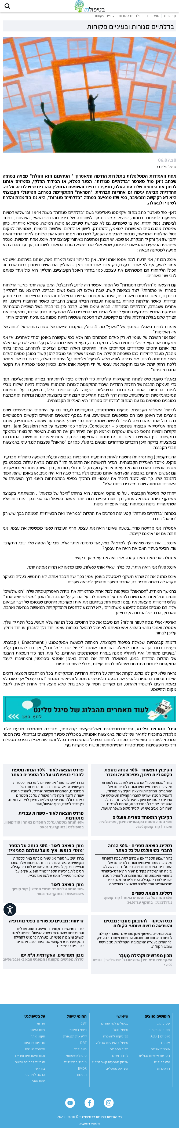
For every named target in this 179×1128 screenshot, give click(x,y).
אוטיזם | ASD (160, 1039)
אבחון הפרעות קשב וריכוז (110, 1065)
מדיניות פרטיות (34, 1046)
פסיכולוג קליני (159, 1033)
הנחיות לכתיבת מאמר (30, 1065)
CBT (84, 1027)
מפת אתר (38, 1085)
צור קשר (39, 1072)
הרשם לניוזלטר (34, 1078)
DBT (83, 1046)
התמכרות (163, 1072)
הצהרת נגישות (35, 1052)
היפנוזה (81, 1078)
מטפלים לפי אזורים (114, 1027)
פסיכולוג (163, 1027)
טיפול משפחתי (76, 1059)
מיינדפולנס (162, 1065)
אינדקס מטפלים (117, 1072)
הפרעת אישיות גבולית (154, 1059)
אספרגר (164, 1046)
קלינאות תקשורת (75, 1039)
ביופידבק (80, 1052)
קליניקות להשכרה (115, 1039)
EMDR (82, 1072)
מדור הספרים (119, 1052)
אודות (41, 1027)
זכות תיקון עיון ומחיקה (29, 1059)
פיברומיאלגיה (160, 1052)
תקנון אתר (38, 1039)
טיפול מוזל (120, 1033)
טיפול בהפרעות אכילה (112, 1046)
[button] (10, 8)
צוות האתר (37, 1033)
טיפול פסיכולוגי (75, 1065)
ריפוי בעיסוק (78, 1033)
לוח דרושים (120, 1059)
